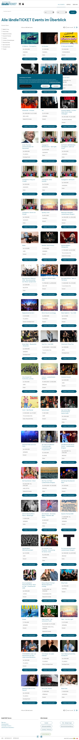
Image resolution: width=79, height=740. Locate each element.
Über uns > (3, 722)
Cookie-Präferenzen (45, 734)
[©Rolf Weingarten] (29, 69)
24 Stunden (45, 46)
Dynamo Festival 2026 (67, 514)
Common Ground (66, 377)
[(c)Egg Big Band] (29, 540)
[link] (61, 3)
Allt (43, 110)
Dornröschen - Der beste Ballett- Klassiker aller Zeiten (49, 515)
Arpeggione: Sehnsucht (68, 179)
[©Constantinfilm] (29, 38)
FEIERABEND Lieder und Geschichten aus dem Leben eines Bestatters (29, 655)
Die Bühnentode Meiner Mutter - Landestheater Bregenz (67, 446)
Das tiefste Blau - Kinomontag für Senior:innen (66, 411)
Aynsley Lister (46, 212)
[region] (40, 82)
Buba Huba (64, 688)
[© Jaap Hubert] (49, 401)
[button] (74, 27)
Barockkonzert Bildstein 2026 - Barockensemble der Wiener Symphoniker (29, 280)
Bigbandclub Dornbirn (28, 313)
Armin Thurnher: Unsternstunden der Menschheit (28, 146)
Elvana (24, 619)
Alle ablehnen (45, 86)
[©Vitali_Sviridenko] (29, 237)
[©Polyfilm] (49, 38)
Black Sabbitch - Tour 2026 (68, 313)
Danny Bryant (45, 410)
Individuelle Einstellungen (25, 86)
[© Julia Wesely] (29, 270)
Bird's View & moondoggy (49, 313)
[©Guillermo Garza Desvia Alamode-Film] (68, 401)
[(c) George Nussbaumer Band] (68, 472)
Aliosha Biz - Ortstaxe (28, 110)
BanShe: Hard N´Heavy (48, 245)
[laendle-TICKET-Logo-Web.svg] (14, 4)
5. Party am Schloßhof (67, 46)
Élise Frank (64, 583)
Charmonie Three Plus (67, 344)
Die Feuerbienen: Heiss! (29, 481)
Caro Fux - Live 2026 (47, 344)
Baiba (23, 245)
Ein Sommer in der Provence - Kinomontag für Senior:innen (48, 550)
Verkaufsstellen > (5, 724)
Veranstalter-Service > (6, 725)
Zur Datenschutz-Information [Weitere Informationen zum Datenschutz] (54, 82)
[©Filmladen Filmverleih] (49, 436)
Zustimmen (56, 86)
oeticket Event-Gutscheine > (7, 727)
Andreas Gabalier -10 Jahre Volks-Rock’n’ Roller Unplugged (68, 112)
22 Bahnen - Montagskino (29, 46)
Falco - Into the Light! (67, 619)
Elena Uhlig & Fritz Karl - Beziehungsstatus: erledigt (48, 584)
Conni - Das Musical (27, 410)
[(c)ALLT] (49, 102)
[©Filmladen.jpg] (49, 540)
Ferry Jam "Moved (47, 688)
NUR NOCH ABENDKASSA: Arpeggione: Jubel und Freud (68, 146)
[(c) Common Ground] (68, 369)
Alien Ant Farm (65, 77)
